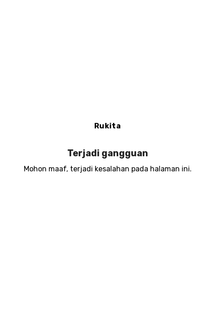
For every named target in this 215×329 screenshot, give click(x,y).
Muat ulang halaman (108, 199)
